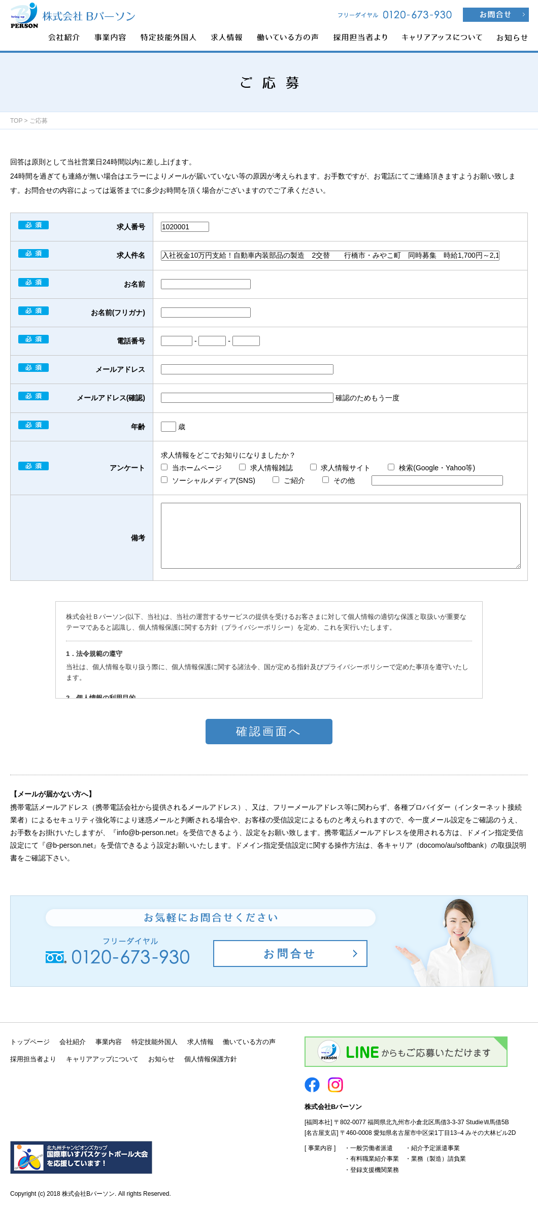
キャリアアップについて (102, 1059)
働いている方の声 (249, 1042)
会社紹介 (72, 1042)
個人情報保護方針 (210, 1059)
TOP (16, 120)
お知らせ (161, 1059)
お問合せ (290, 953)
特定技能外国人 (154, 1042)
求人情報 (200, 1042)
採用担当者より (33, 1059)
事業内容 (108, 1042)
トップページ (30, 1042)
